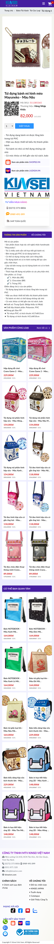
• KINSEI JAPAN (36, 888)
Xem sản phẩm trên (26, 162)
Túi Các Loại (35, 10)
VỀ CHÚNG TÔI (38, 235)
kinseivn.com (10, 874)
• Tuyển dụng (35, 892)
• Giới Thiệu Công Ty (38, 899)
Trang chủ (8, 10)
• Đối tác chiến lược (38, 885)
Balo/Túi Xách (22, 10)
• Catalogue (34, 896)
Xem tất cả (43, 328)
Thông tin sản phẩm (15, 235)
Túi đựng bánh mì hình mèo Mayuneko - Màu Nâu (23, 95)
